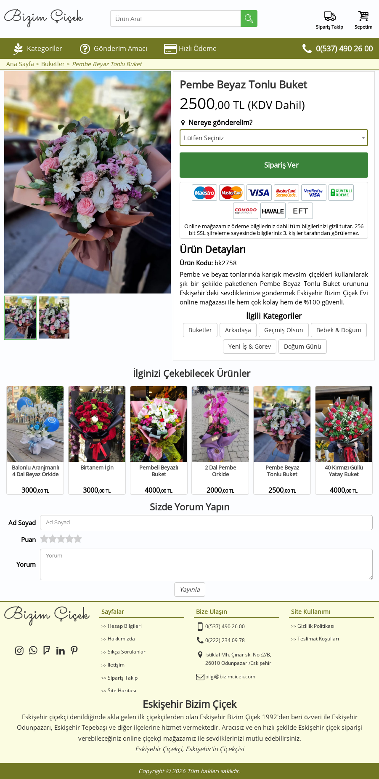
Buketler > (55, 64)
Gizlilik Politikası (315, 626)
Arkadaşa (238, 330)
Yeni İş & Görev (249, 346)
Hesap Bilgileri (125, 626)
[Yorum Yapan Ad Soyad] (206, 522)
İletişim (116, 664)
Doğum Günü (302, 346)
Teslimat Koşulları (318, 638)
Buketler (200, 330)
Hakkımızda (121, 638)
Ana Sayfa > (22, 64)
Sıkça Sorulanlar (127, 651)
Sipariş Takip (123, 677)
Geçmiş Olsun (283, 330)
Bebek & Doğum (338, 330)
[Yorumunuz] (206, 564)
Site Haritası (122, 690)
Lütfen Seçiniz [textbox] (204, 137)
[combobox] (274, 137)
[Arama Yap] (183, 18)
